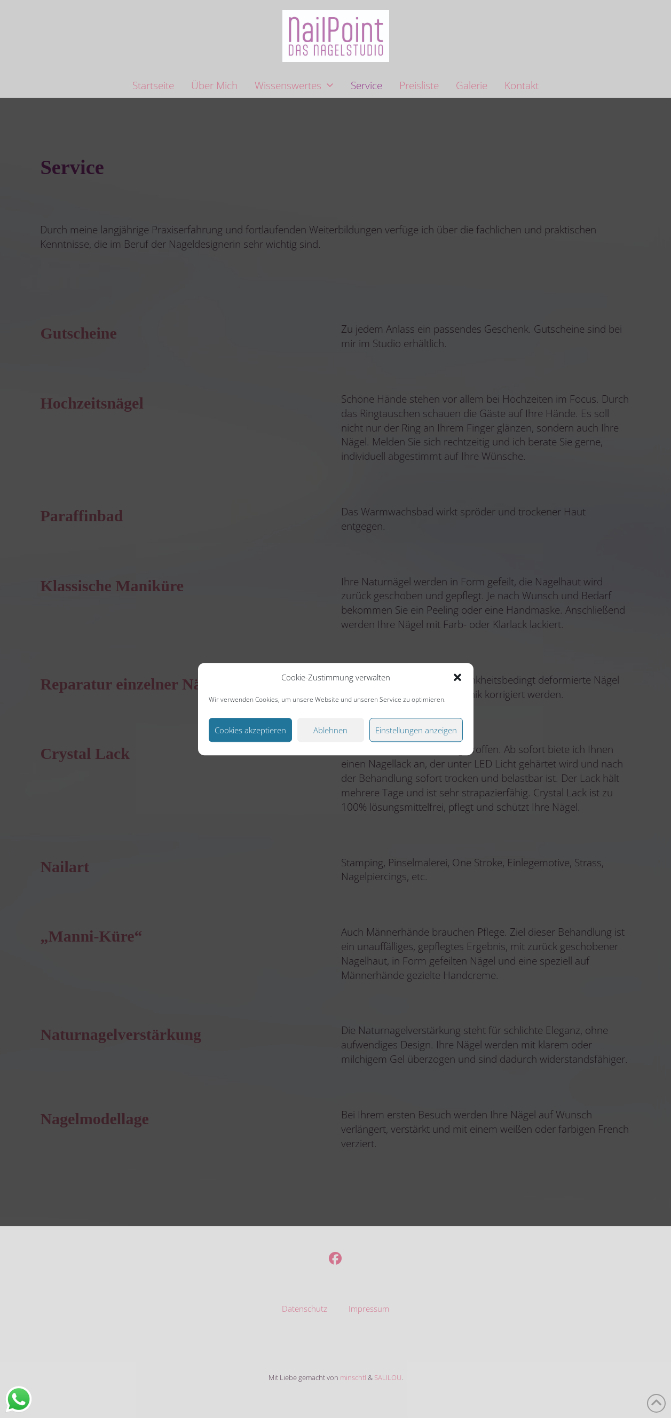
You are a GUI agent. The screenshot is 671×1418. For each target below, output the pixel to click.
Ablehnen (330, 730)
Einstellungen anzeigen (416, 730)
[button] (457, 677)
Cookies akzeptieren (250, 730)
